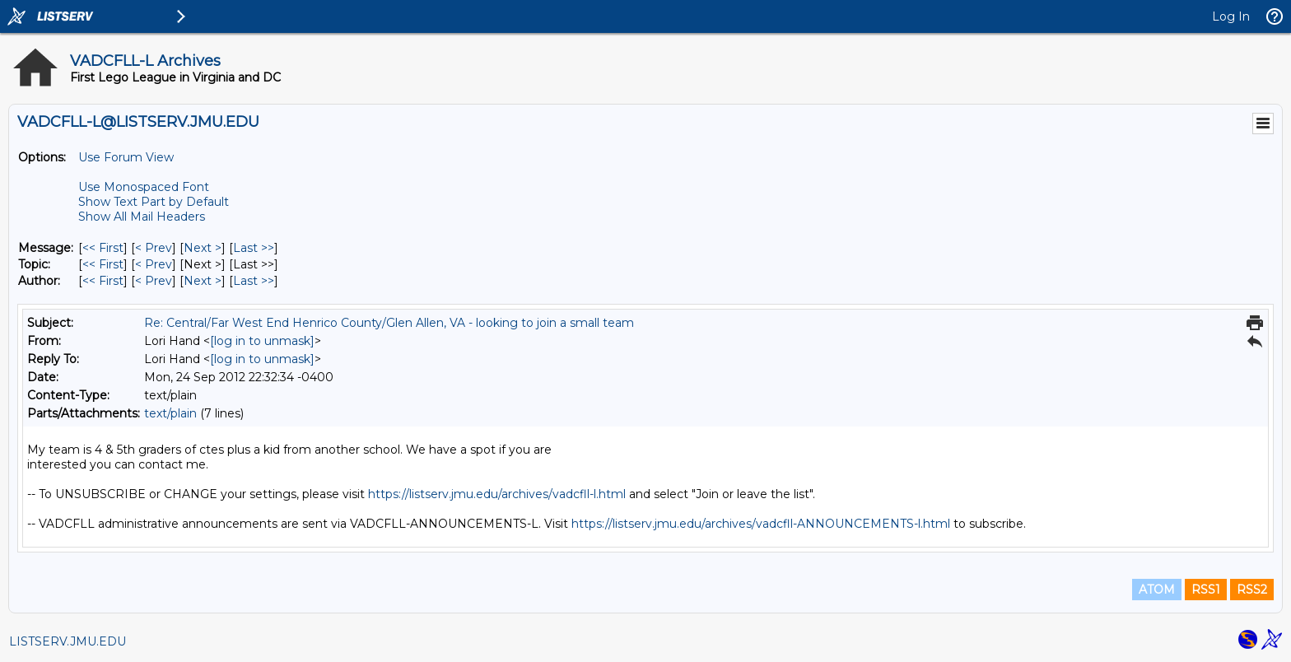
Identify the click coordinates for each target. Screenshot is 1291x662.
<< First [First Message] (103, 247)
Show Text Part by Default (153, 201)
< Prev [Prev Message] (153, 247)
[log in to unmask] (262, 340)
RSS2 (1252, 589)
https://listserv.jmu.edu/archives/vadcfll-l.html (497, 494)
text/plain (170, 413)
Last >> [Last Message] (253, 247)
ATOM (1157, 589)
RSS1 (1205, 589)
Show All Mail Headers (141, 216)
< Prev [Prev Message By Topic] (153, 264)
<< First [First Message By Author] (103, 280)
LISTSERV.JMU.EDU (67, 641)
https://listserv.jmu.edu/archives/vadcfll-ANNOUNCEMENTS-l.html (760, 523)
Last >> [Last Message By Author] (253, 280)
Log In (1231, 16)
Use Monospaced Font (143, 186)
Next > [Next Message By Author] (202, 280)
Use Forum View (126, 157)
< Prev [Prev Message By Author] (153, 280)
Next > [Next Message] (202, 247)
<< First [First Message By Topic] (103, 264)
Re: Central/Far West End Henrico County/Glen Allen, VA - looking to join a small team (389, 322)
